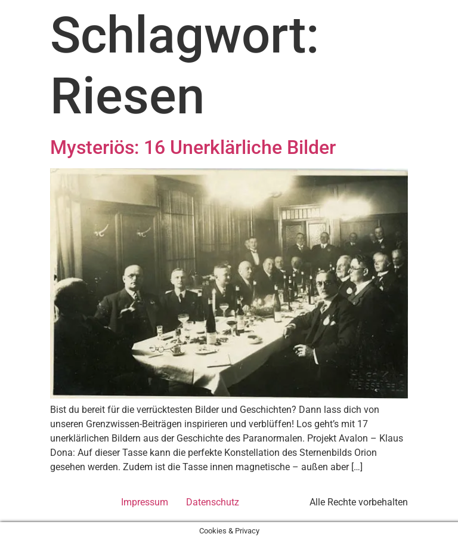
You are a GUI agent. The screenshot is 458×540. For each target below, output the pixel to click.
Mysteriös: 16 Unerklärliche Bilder (193, 147)
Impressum (144, 502)
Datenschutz (212, 502)
